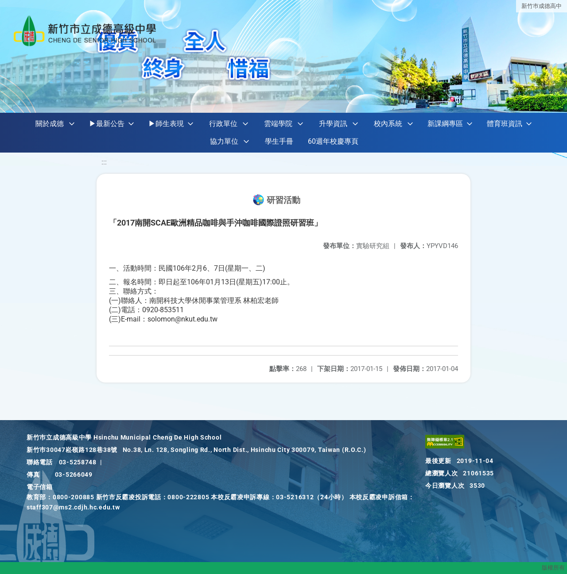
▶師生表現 (166, 123)
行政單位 (223, 123)
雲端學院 (278, 123)
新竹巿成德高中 (541, 5)
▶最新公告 (106, 123)
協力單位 (224, 141)
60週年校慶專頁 (333, 141)
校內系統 (388, 123)
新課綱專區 (445, 123)
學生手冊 (279, 141)
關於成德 (49, 123)
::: (104, 162)
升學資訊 (333, 123)
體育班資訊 (504, 123)
